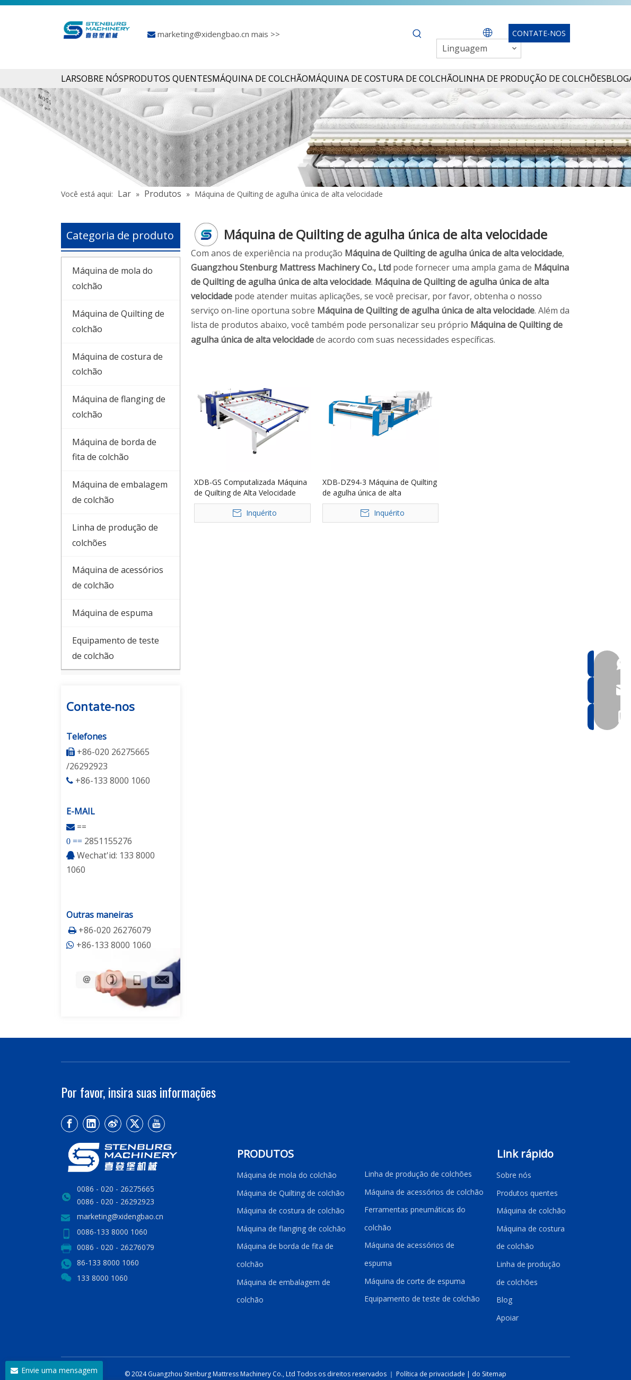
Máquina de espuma (112, 613)
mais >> (265, 34)
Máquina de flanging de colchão (291, 1228)
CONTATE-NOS (539, 33)
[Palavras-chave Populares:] (417, 33)
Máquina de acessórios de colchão (424, 1192)
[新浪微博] (112, 1123)
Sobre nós (513, 1175)
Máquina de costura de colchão (290, 1210)
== (81, 826)
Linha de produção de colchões (418, 1174)
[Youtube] (156, 1123)
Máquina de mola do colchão (286, 1175)
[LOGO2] (142, 1157)
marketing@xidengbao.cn (204, 34)
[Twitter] (134, 1123)
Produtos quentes (527, 1193)
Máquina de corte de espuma (414, 1281)
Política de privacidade (431, 1373)
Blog (504, 1300)
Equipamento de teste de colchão (422, 1299)
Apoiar (509, 1318)
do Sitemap (489, 1373)
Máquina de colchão (531, 1210)
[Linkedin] (91, 1123)
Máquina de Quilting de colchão (290, 1193)
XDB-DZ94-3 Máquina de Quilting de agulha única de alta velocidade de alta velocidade (379, 487)
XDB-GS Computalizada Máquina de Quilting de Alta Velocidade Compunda (250, 487)
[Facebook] (69, 1123)
